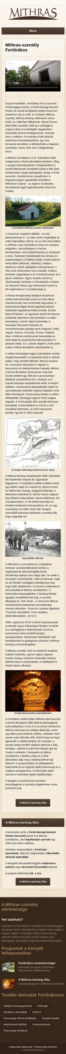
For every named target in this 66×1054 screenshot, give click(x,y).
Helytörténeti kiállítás (15, 1024)
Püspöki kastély (50, 1018)
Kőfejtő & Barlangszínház (17, 1006)
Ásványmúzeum (41, 1024)
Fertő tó (37, 1012)
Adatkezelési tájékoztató (21, 1047)
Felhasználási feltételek (45, 1047)
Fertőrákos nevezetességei (36, 963)
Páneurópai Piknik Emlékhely (19, 1018)
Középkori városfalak (15, 1012)
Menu (33, 30)
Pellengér (42, 1006)
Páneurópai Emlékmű (15, 1030)
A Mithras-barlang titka (33, 802)
